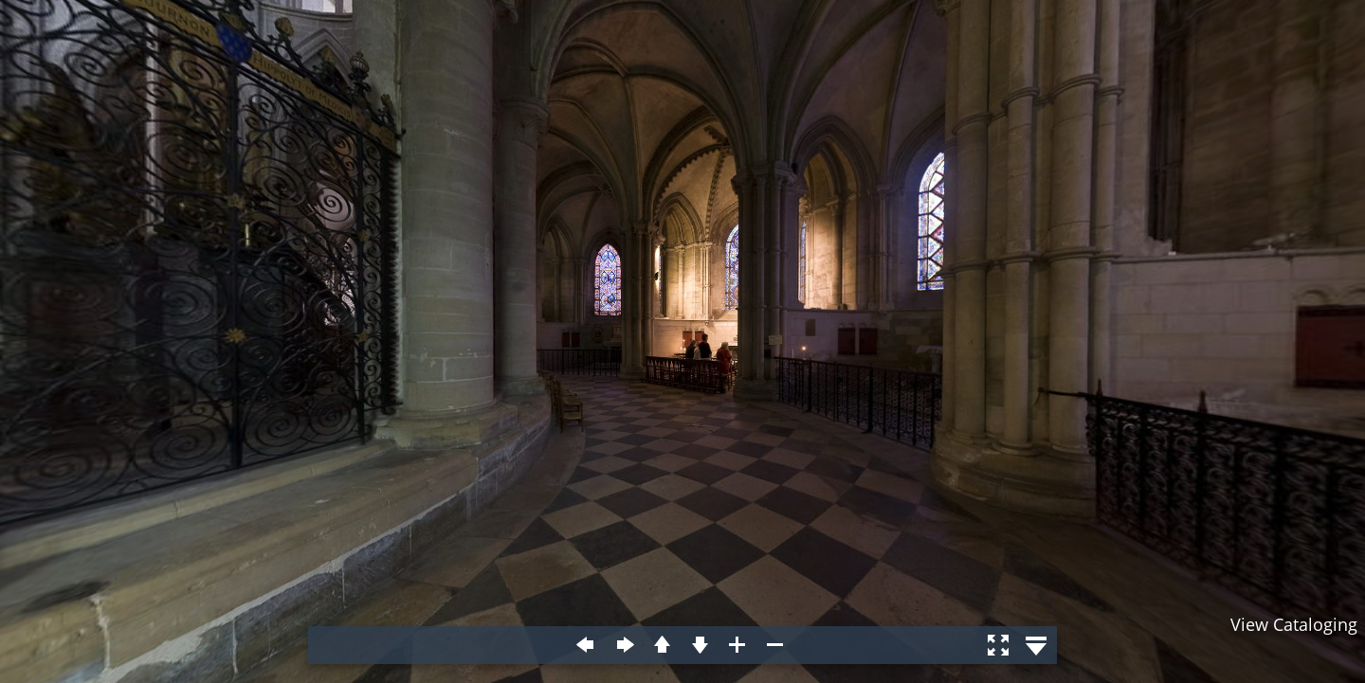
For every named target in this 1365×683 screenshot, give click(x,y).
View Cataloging (1293, 624)
